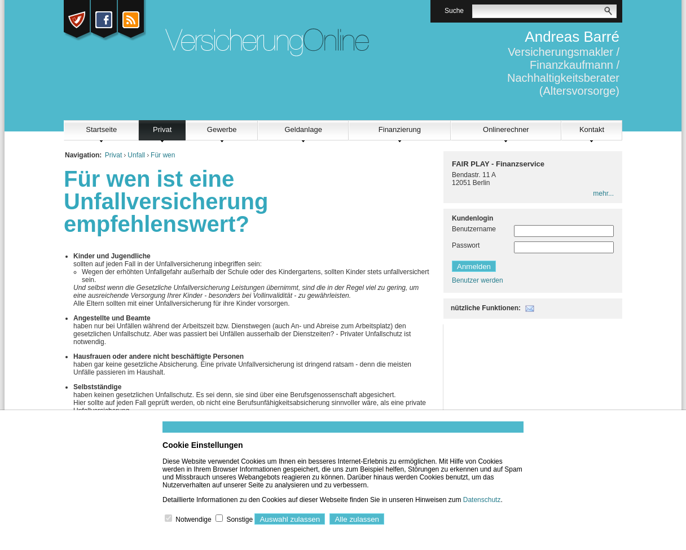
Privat (162, 129)
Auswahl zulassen (290, 519)
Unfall (136, 155)
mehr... (603, 193)
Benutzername (474, 229)
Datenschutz (482, 500)
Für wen (163, 155)
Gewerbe (222, 129)
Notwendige (193, 519)
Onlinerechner (506, 129)
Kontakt (591, 129)
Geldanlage (303, 129)
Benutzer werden (477, 280)
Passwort (466, 245)
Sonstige (239, 519)
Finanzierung (400, 129)
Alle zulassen (357, 519)
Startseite (101, 129)
